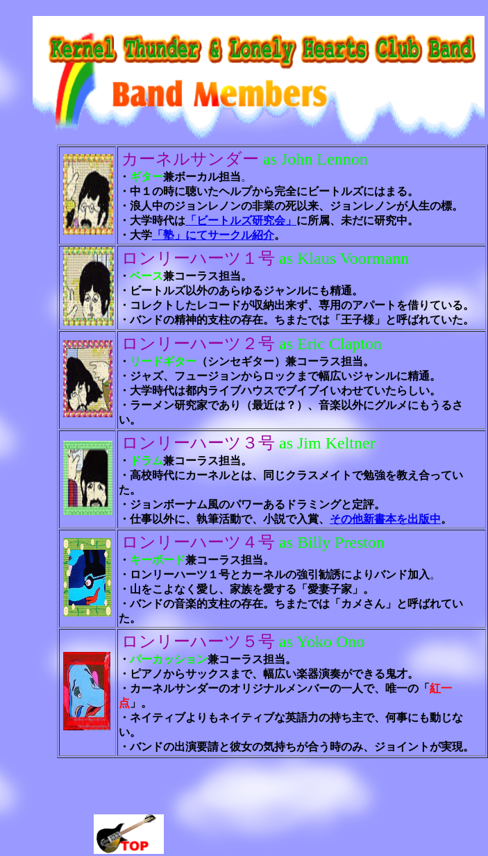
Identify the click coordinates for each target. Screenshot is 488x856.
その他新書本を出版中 (385, 519)
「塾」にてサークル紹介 (213, 235)
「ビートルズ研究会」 (240, 220)
